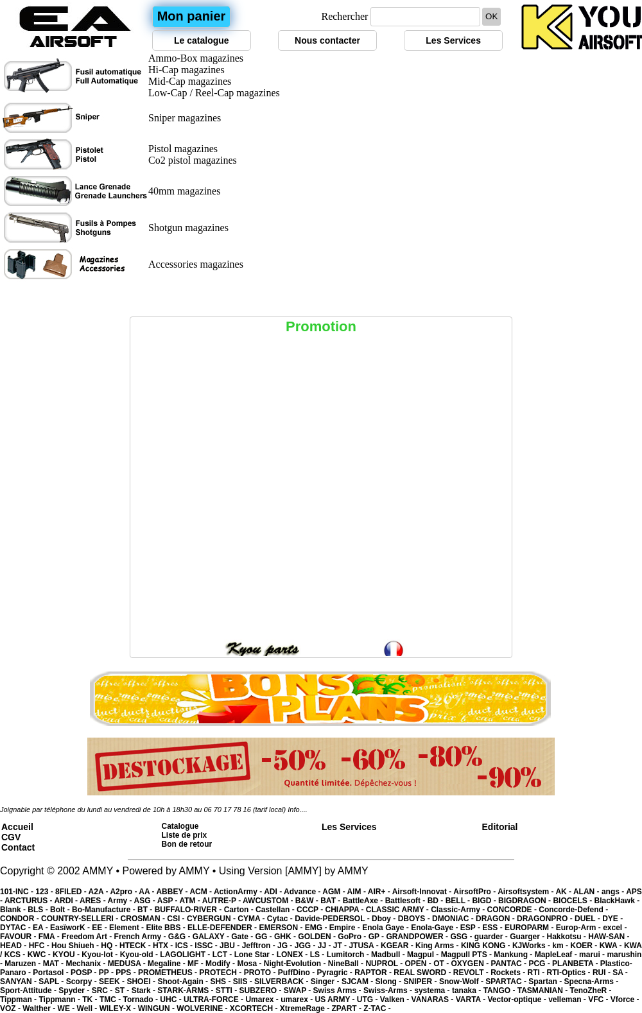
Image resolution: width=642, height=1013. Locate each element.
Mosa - (250, 963)
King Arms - (438, 945)
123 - (45, 891)
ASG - (145, 900)
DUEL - (588, 918)
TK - (91, 999)
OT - (442, 963)
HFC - (40, 945)
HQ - (110, 945)
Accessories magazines (195, 264)
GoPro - (353, 936)
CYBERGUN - (212, 918)
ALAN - (587, 891)
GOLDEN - (318, 936)
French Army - (141, 936)
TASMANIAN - (543, 990)
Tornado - (141, 999)
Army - (121, 900)
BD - (437, 900)
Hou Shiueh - (76, 945)
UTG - (368, 999)
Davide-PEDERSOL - (333, 918)
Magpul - (424, 954)
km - (561, 945)
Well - (88, 1008)
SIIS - (243, 981)
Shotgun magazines (188, 227)
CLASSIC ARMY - (398, 909)
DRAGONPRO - (546, 918)
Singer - (326, 981)
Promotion (321, 326)
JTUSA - (365, 945)
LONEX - (293, 954)
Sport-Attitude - (29, 990)
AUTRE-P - (222, 900)
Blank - (14, 909)
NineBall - (347, 963)
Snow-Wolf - (462, 981)
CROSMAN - (144, 918)
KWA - (612, 945)
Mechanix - (86, 963)
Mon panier (191, 16)
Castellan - (276, 909)
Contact (18, 847)
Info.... (298, 809)
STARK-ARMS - (186, 990)
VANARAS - (434, 999)
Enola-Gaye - (435, 927)
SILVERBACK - (282, 981)
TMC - (111, 999)
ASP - (168, 900)
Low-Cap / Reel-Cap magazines (214, 92)
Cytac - (281, 918)
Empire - (345, 927)
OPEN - (419, 963)
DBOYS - (415, 918)
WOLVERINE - (203, 1008)
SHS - (221, 981)
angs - (614, 891)
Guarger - (528, 936)
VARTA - (472, 999)
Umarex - (263, 999)
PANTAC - (510, 963)
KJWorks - (532, 945)
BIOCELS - (573, 900)
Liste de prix (184, 835)
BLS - (39, 909)
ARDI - (67, 900)
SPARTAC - (506, 981)
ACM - (201, 891)
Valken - (396, 999)
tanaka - (467, 990)
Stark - (145, 990)
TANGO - (500, 990)
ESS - (493, 927)
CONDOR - (20, 918)
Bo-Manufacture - (104, 909)
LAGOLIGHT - (186, 954)
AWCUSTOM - (269, 900)
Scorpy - (82, 981)
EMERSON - (281, 927)
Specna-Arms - (591, 981)
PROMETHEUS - (168, 972)
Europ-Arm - (579, 927)
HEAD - (14, 945)
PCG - (540, 963)
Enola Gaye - (386, 927)
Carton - (240, 909)
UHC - (172, 999)
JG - (286, 945)
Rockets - (508, 972)
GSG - (462, 936)
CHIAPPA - (345, 909)
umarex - (298, 999)
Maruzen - (23, 963)
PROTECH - (221, 972)
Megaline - (167, 963)
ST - (123, 990)
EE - (100, 927)
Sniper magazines (184, 117)
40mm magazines (184, 191)
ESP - (471, 927)
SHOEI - (141, 981)
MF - (196, 963)
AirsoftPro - (475, 891)
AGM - (334, 891)
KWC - (40, 954)
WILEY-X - (119, 1008)
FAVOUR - (19, 936)
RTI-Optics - (570, 972)
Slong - (390, 981)
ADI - (274, 891)
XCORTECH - (255, 1008)
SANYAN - (19, 981)
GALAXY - (212, 936)
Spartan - (546, 981)
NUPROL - (384, 963)
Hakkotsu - (567, 936)
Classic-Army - (459, 909)
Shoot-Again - (183, 981)
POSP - (85, 972)
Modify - (221, 963)
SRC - (103, 990)
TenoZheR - (591, 990)
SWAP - (298, 990)
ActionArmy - (239, 891)
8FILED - (72, 891)
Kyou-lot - (100, 954)
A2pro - (124, 891)
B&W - (307, 900)
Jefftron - (259, 945)
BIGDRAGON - (525, 900)
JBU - (231, 945)
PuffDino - (297, 972)
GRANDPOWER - (418, 936)
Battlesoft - (406, 900)
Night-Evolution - (296, 963)
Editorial (500, 827)
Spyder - (74, 990)
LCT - (223, 954)
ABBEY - (172, 891)
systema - (433, 990)
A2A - (99, 891)
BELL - (459, 900)
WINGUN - (157, 1008)
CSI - (177, 918)
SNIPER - (421, 981)
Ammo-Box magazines (195, 58)
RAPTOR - (374, 972)
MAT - (54, 963)
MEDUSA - (128, 963)
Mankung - (514, 954)
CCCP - (311, 909)
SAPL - (52, 981)
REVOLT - (471, 972)
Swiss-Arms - (388, 990)
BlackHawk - (616, 900)
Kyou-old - (140, 954)
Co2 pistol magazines (192, 160)
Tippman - (19, 999)
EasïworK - (71, 927)
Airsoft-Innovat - (423, 891)
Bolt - (61, 909)
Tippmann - (60, 999)
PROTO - (261, 972)
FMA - (50, 936)
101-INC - (17, 891)
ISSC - (207, 945)
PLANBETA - (576, 963)
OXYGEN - (471, 963)
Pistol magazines (183, 148)
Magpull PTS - (467, 954)
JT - (341, 945)
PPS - (127, 972)
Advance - (303, 891)
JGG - (306, 945)
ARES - (94, 900)
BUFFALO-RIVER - (189, 909)
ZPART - (348, 1008)
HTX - (164, 945)
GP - (377, 936)
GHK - (286, 936)
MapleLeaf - (557, 954)
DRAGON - (496, 918)
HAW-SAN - (608, 936)
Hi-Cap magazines (186, 69)
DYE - (612, 918)
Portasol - (52, 972)
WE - (67, 1008)
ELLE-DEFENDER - (223, 927)
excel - (615, 927)
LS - (318, 954)
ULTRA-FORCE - (214, 999)
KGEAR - (398, 945)
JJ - (325, 945)
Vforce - (625, 999)
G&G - (180, 936)
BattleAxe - (364, 900)
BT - (146, 909)
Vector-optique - (517, 999)
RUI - (602, 972)
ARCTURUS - (29, 900)
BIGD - (485, 900)
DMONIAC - (454, 918)
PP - (107, 972)
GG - (265, 936)
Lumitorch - (349, 954)
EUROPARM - (530, 927)
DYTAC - (16, 927)
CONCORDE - (513, 909)
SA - (620, 972)
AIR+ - (380, 891)
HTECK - (136, 945)
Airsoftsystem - (526, 891)
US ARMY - (336, 999)
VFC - (599, 999)
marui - (593, 954)
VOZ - (11, 1008)
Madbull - (389, 954)
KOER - (584, 945)
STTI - (227, 990)
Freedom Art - (88, 936)
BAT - (331, 900)
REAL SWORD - (423, 972)
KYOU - (67, 954)
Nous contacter (327, 40)
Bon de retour (187, 844)
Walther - (39, 1008)
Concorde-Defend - (573, 909)
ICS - (185, 945)
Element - (127, 927)
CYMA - (252, 918)
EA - (41, 927)
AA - (147, 891)
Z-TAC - (376, 1008)
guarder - (492, 936)
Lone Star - (255, 954)
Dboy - (385, 918)
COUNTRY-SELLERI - (81, 918)
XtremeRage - (306, 1008)
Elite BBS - (166, 927)
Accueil (17, 827)
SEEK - (112, 981)
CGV (11, 837)
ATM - (190, 900)
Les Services (453, 40)
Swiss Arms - (338, 990)
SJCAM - (359, 981)
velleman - (568, 999)
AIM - (357, 891)
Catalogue (180, 826)
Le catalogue (201, 40)
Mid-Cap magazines (189, 81)
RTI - (537, 972)
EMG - (317, 927)
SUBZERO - (261, 990)
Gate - (243, 936)
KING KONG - (486, 945)
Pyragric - (335, 972)
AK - (564, 891)
